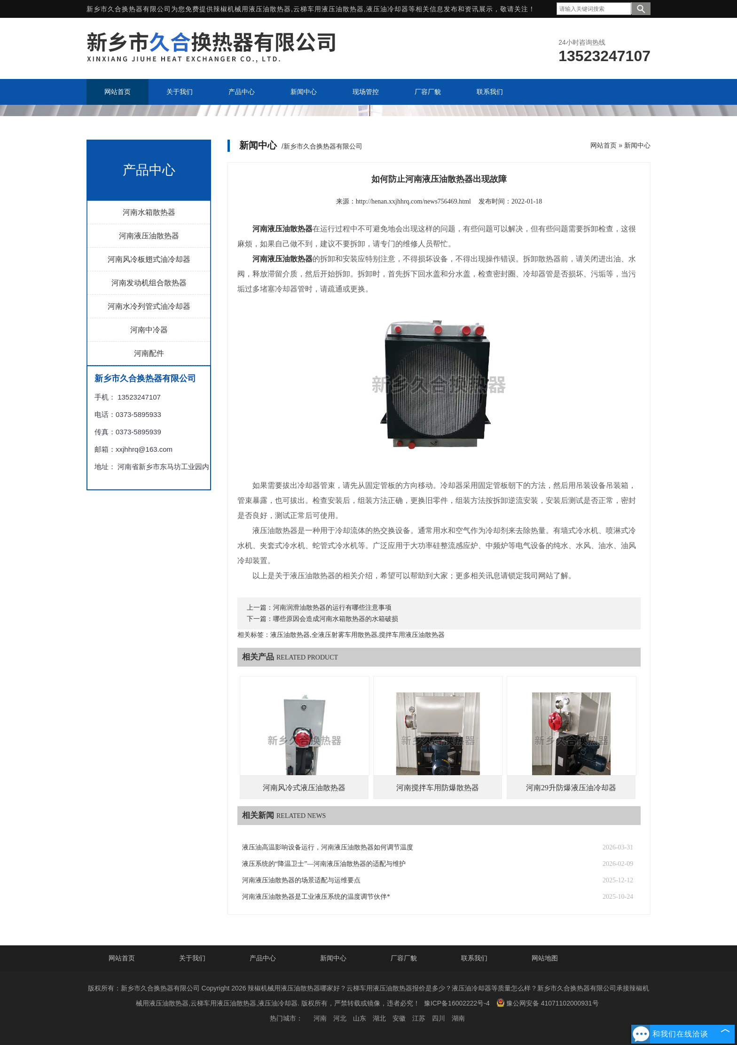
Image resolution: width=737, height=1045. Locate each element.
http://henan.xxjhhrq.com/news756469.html (413, 201)
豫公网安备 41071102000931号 (547, 1002)
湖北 (379, 1018)
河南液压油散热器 (149, 236)
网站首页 (603, 145)
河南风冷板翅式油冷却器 (149, 259)
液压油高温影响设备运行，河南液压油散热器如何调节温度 (327, 847)
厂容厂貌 (404, 958)
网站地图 (545, 958)
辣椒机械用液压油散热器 (252, 9)
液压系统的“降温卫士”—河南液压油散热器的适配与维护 (324, 863)
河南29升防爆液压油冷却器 (571, 788)
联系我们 (474, 958)
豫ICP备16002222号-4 (457, 1003)
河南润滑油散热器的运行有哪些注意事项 (332, 607)
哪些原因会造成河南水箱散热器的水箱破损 (335, 618)
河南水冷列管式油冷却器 (149, 306)
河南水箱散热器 (149, 212)
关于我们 (192, 958)
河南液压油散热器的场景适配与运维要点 (301, 880)
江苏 (418, 1018)
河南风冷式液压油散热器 (304, 788)
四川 (438, 1018)
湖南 (458, 1018)
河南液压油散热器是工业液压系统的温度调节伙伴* (316, 896)
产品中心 (263, 958)
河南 (320, 1018)
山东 (359, 1018)
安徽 (399, 1018)
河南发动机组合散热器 (149, 283)
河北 (339, 1018)
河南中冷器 (149, 330)
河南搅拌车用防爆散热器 (437, 788)
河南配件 (149, 353)
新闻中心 (637, 145)
